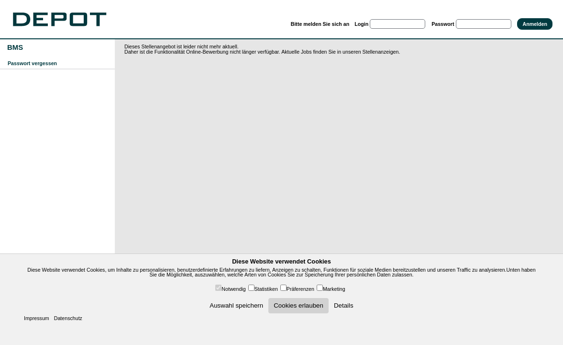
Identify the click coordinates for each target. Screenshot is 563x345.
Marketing (334, 289)
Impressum (36, 318)
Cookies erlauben (298, 305)
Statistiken (266, 289)
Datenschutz (68, 318)
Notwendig (233, 289)
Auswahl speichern (236, 305)
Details (343, 305)
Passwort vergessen (32, 63)
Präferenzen (300, 289)
